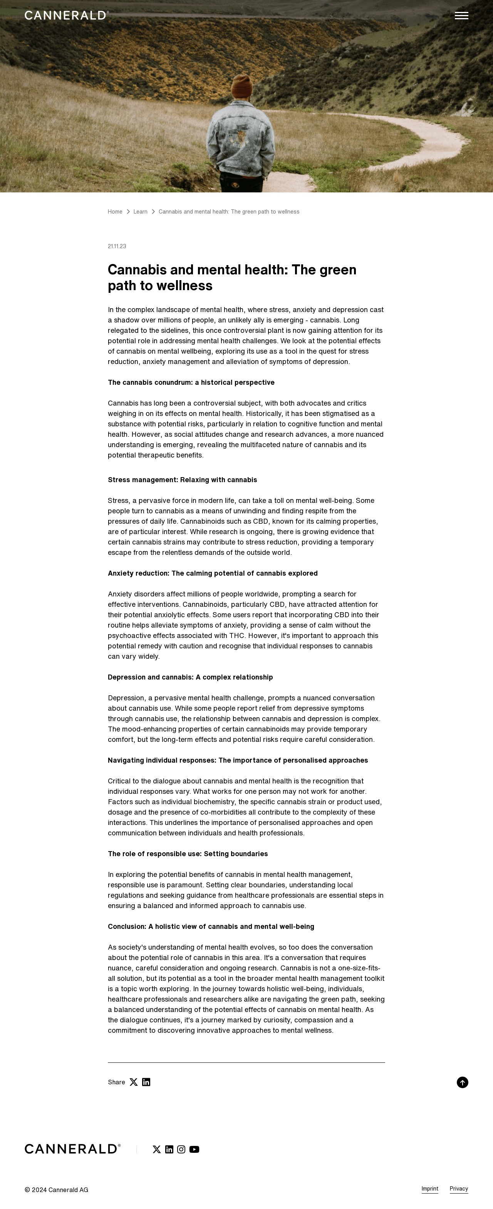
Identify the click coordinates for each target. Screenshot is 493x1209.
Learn (141, 211)
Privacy (459, 1188)
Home (115, 211)
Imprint (430, 1188)
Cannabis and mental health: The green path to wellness (229, 211)
